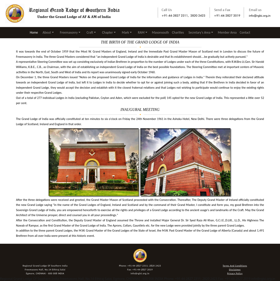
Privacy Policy (235, 273)
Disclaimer (235, 269)
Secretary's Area (199, 32)
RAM (141, 32)
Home (35, 32)
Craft (90, 32)
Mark (125, 32)
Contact (245, 32)
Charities (178, 32)
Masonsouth (160, 32)
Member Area (227, 32)
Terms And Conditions (235, 265)
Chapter (107, 32)
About (47, 32)
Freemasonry (69, 32)
